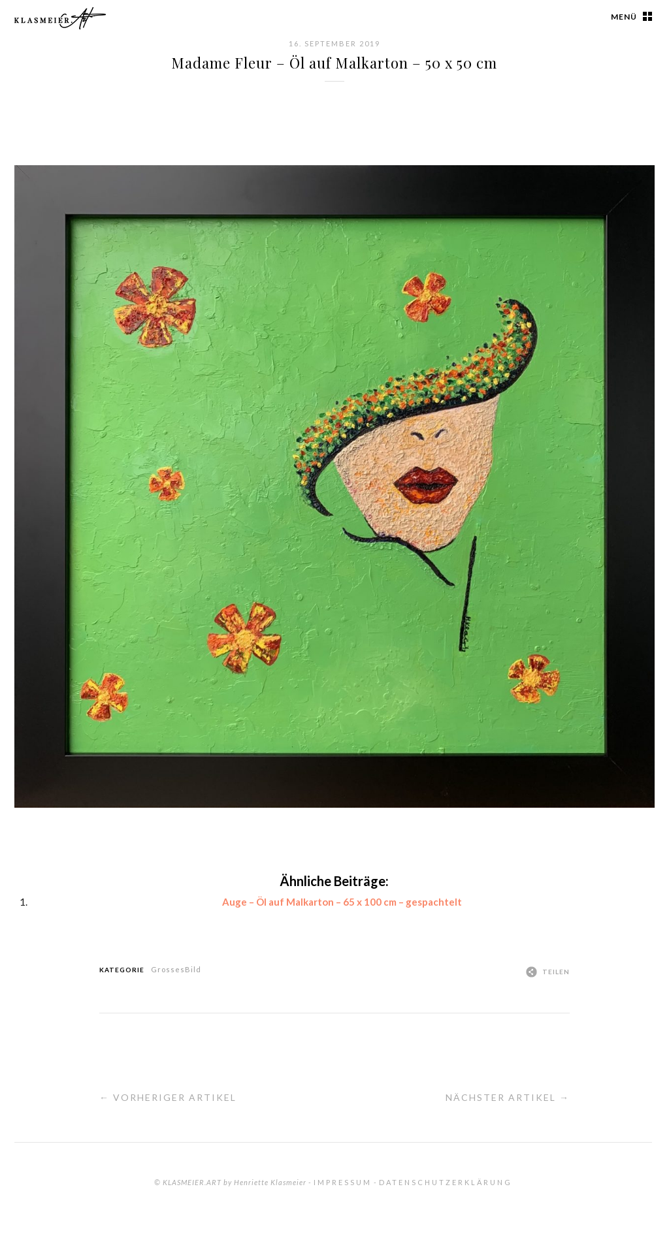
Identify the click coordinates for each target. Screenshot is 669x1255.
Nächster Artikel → (508, 1097)
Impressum (343, 1182)
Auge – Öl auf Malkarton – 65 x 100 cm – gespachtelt (342, 902)
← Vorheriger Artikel (168, 1097)
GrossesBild (176, 969)
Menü (624, 17)
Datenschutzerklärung (445, 1182)
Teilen (556, 972)
